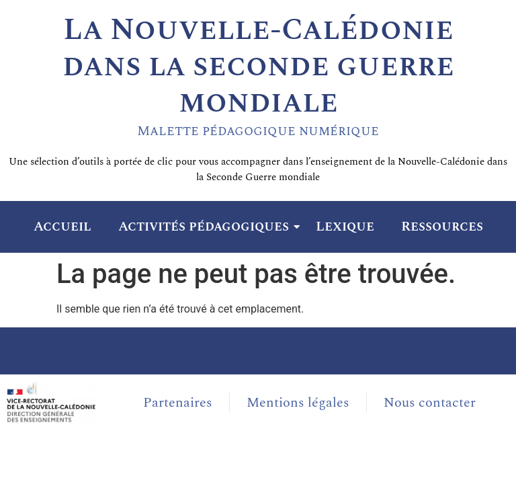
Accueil (62, 226)
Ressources (442, 226)
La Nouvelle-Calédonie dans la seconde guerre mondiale (258, 66)
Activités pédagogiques (207, 226)
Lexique (345, 226)
